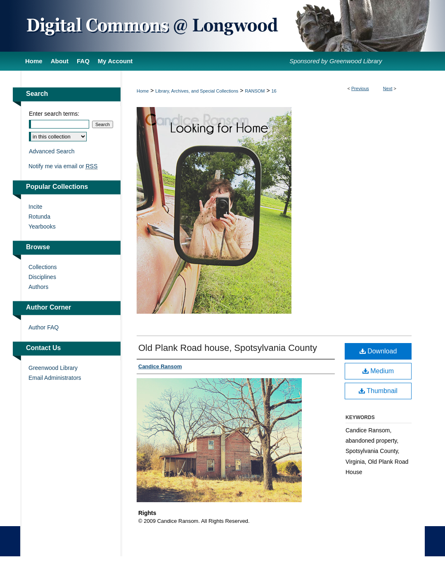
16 (273, 90)
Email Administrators (54, 377)
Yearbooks (42, 226)
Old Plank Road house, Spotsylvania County (227, 348)
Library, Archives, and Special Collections (196, 90)
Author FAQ (43, 327)
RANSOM (255, 90)
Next (388, 88)
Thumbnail (378, 390)
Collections (42, 267)
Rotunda (39, 216)
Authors (38, 287)
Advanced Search (52, 151)
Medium (378, 370)
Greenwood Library (53, 368)
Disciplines (42, 277)
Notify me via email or (62, 166)
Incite (35, 206)
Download (378, 351)
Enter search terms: (54, 113)
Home (143, 90)
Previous (360, 88)
